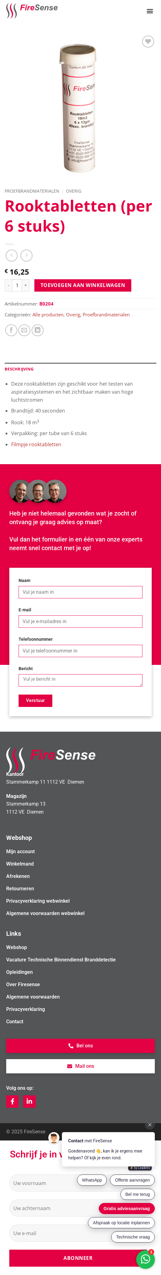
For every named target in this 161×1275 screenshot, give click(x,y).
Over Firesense (23, 984)
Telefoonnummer (36, 639)
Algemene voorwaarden (33, 997)
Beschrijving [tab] (19, 369)
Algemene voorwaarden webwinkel (45, 913)
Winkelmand (20, 864)
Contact (14, 1022)
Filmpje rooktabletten (36, 444)
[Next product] (12, 256)
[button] (150, 11)
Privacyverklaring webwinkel (38, 901)
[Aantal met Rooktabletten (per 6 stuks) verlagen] (8, 285)
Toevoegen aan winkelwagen (83, 285)
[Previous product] (26, 256)
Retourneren (20, 889)
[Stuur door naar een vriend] (24, 330)
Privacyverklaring (25, 1009)
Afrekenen (18, 876)
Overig (73, 191)
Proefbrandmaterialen (32, 191)
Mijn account (20, 851)
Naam (24, 580)
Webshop (16, 947)
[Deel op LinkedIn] (38, 330)
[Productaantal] (17, 285)
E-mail (25, 610)
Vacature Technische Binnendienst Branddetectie (61, 960)
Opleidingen (19, 972)
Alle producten (48, 314)
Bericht (26, 668)
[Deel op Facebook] (11, 330)
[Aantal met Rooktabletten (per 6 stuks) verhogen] (25, 285)
